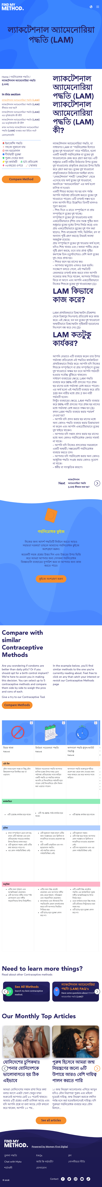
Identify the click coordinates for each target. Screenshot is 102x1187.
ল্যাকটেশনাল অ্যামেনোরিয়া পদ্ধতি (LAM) (21, 100)
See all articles (51, 1120)
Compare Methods (17, 705)
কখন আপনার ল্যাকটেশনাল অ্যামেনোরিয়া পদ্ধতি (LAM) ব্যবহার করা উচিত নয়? (20, 129)
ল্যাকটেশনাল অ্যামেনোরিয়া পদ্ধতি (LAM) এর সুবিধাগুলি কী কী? (21, 114)
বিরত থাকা (8, 748)
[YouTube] (82, 1179)
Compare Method (21, 179)
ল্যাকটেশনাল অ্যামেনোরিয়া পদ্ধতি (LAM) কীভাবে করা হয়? (21, 106)
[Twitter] (69, 1179)
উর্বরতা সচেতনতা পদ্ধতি (47, 748)
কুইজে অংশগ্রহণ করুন (51, 579)
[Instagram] (75, 1179)
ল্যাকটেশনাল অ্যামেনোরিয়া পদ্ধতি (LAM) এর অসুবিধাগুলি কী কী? (21, 121)
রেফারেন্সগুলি (8, 135)
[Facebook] (63, 1179)
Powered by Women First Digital (50, 1146)
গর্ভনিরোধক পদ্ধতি (19, 77)
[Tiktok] (88, 1179)
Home (5, 77)
